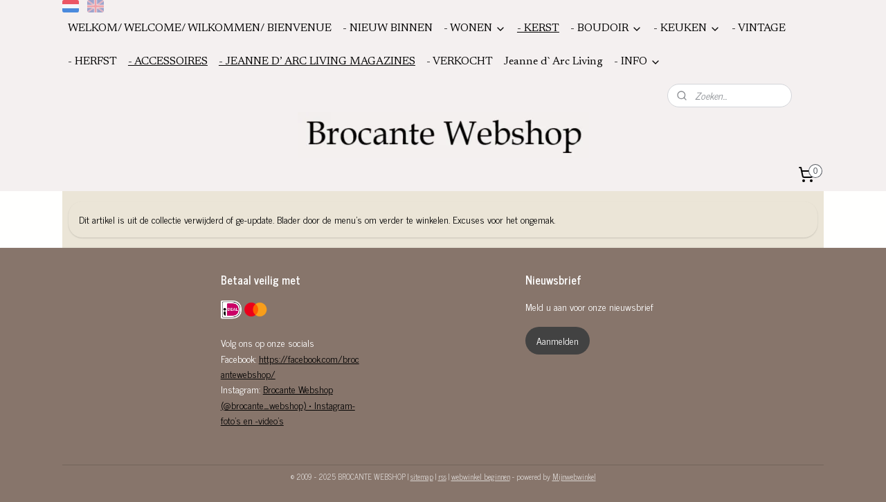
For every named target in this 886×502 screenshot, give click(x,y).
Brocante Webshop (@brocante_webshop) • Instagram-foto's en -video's (288, 404)
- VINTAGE (759, 28)
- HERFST (92, 61)
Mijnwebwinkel (574, 476)
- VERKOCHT (459, 61)
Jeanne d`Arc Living (553, 61)
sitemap (421, 476)
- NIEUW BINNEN (388, 28)
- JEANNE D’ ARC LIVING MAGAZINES (317, 61)
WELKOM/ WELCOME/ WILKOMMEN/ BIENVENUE (200, 28)
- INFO (637, 62)
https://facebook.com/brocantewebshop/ (290, 366)
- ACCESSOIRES (168, 61)
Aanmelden (557, 340)
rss (442, 476)
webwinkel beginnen (480, 476)
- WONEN (475, 29)
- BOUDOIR (606, 29)
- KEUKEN (687, 29)
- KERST (538, 28)
